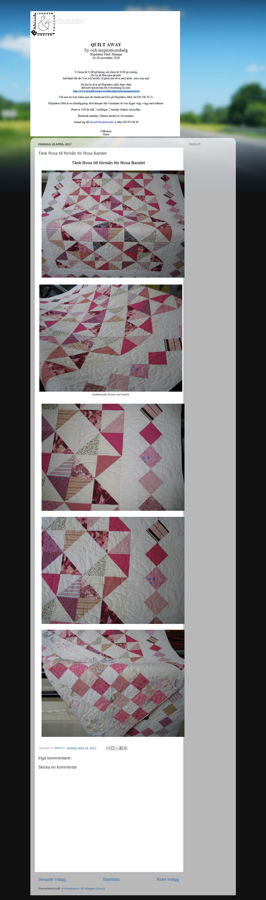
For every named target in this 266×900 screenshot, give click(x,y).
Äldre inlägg (168, 879)
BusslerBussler (57, 20)
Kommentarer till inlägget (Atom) (83, 888)
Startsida (111, 879)
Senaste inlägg (52, 879)
